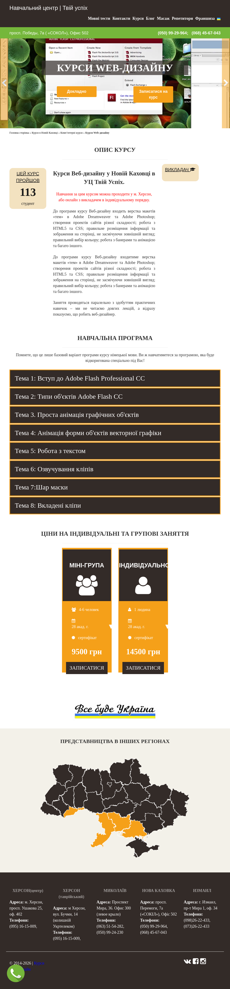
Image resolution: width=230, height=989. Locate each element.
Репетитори (182, 18)
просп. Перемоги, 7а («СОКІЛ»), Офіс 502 (158, 908)
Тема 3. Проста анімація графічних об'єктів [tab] (77, 414)
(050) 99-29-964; (173, 33)
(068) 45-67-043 (206, 33)
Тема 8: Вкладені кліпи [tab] (48, 505)
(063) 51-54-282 (110, 926)
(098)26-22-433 (196, 920)
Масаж (163, 18)
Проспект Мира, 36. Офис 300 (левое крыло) (114, 908)
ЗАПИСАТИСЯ (86, 668)
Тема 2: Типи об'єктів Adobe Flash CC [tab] (69, 396)
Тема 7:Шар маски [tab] (41, 487)
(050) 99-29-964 (153, 926)
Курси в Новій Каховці (45, 132)
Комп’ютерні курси (71, 132)
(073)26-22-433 (196, 926)
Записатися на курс (153, 94)
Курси (138, 18)
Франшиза (205, 18)
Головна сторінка (19, 132)
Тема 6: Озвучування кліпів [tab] (54, 469)
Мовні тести (99, 18)
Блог (150, 18)
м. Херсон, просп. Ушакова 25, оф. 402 (26, 908)
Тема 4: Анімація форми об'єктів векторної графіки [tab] (88, 432)
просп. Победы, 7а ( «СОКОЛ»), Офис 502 (48, 33)
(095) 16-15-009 (22, 926)
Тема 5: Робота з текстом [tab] (50, 450)
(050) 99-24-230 (110, 932)
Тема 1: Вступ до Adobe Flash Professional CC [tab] (80, 378)
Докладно (76, 91)
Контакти (121, 18)
